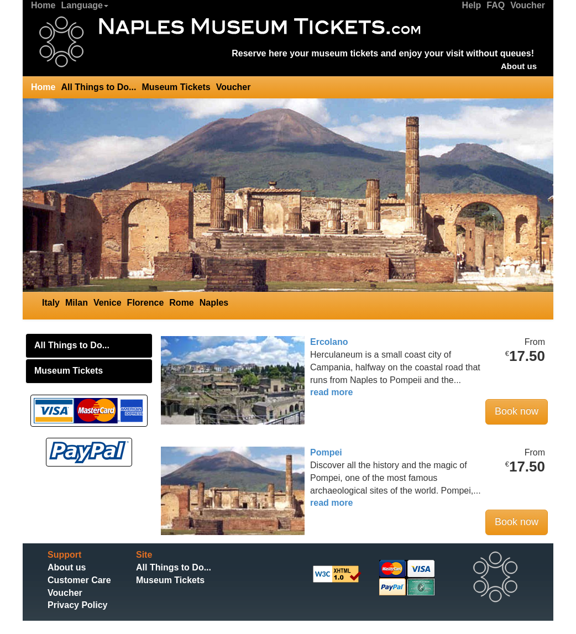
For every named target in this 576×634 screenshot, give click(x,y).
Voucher (527, 5)
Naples (214, 302)
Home (43, 5)
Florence (145, 302)
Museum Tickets (176, 87)
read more (331, 392)
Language (84, 5)
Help (471, 5)
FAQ (495, 5)
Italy (51, 302)
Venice (107, 302)
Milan (76, 302)
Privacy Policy (78, 605)
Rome (181, 302)
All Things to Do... (98, 87)
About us (519, 66)
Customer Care (79, 580)
